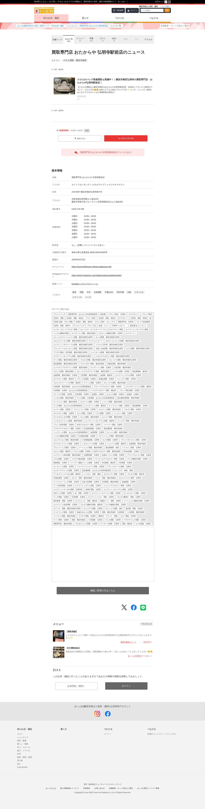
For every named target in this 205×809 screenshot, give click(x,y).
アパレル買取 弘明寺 (82, 451)
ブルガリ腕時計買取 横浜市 (91, 505)
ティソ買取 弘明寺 (61, 520)
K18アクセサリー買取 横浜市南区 (107, 451)
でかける (119, 18)
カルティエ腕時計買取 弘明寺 (111, 333)
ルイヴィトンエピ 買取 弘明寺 (101, 497)
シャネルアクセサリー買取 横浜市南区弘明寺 (112, 356)
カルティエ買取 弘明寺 (89, 402)
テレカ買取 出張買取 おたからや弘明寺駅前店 (95, 398)
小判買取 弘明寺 (125, 463)
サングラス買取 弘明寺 (93, 508)
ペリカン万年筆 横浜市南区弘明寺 (109, 345)
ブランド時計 (147, 314)
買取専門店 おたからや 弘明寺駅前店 (94, 26)
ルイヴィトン (131, 333)
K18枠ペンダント (119, 326)
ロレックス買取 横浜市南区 (115, 383)
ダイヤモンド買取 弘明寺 (63, 413)
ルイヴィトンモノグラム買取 (137, 329)
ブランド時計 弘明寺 (117, 314)
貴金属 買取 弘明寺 (134, 508)
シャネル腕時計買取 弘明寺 (64, 436)
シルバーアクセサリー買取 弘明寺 (117, 486)
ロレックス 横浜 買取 (123, 470)
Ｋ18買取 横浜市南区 (135, 512)
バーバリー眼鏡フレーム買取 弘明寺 (84, 463)
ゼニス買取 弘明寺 (84, 413)
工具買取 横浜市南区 (88, 375)
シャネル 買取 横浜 (92, 474)
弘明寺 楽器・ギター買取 (63, 322)
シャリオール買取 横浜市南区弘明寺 (105, 352)
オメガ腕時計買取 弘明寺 (115, 505)
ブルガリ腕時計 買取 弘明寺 (129, 497)
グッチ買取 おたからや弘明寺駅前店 (67, 406)
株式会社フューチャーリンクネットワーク (105, 784)
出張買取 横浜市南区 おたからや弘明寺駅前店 (72, 387)
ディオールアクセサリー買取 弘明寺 (109, 459)
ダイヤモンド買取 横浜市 (63, 379)
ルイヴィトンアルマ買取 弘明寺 (128, 375)
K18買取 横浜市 (108, 463)
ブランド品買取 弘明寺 (86, 379)
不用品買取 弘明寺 (61, 478)
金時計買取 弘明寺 (93, 489)
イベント (107, 734)
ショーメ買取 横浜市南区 (112, 402)
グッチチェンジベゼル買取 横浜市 (67, 474)
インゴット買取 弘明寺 (123, 413)
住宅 (19, 754)
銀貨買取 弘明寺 (60, 463)
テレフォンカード (95, 341)
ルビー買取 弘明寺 (128, 516)
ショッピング (72, 26)
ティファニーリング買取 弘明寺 (66, 482)
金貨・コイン (104, 326)
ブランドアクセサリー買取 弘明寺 (108, 387)
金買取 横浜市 (106, 375)
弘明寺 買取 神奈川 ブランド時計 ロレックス (95, 322)
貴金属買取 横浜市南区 (113, 429)
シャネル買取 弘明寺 (120, 371)
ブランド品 (91, 326)
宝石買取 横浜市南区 (122, 368)
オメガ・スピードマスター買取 (65, 329)
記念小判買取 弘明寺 (90, 482)
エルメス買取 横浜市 (61, 451)
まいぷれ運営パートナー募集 (148, 788)
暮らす (85, 18)
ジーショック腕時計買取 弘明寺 (136, 501)
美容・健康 (21, 741)
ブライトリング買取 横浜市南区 (111, 436)
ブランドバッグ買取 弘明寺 (64, 448)
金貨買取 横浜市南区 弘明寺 (65, 375)
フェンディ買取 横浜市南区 (128, 421)
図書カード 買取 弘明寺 (110, 501)
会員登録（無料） (76, 686)
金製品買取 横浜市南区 (116, 364)
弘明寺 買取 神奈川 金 (141, 318)
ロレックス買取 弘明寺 (62, 394)
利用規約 (86, 788)
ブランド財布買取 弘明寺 (63, 425)
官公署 (20, 760)
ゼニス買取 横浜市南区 (89, 417)
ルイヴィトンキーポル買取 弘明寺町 (67, 489)
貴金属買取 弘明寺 (140, 406)
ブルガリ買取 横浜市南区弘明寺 (93, 360)
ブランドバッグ (59, 314)
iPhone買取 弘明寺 (131, 451)
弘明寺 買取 (58, 318)
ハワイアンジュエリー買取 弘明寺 (90, 467)
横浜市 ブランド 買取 (108, 516)
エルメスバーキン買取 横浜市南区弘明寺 (69, 341)
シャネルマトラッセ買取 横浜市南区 (67, 421)
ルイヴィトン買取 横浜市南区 (84, 333)
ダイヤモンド (134, 314)
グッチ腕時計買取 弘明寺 (137, 459)
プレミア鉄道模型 (143, 322)
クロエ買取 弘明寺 (61, 459)
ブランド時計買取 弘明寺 (129, 390)
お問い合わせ (99, 788)
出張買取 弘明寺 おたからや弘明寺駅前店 (70, 390)
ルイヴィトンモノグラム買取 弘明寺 (118, 489)
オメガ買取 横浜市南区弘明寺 (108, 337)
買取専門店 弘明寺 (125, 322)
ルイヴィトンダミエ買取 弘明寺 (88, 486)
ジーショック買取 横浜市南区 (90, 448)
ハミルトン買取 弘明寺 (131, 448)
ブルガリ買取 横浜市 (135, 474)
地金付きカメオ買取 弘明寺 (88, 512)
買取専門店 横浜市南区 (62, 524)
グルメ (20, 734)
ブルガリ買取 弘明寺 (132, 409)
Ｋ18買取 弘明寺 (95, 520)
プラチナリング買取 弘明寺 (135, 520)
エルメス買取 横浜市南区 (63, 371)
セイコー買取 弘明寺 (61, 409)
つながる (153, 18)
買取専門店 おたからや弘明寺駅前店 (82, 314)
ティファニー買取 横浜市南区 (65, 402)
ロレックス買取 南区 (114, 508)
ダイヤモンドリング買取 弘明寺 (66, 444)
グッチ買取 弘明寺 (61, 497)
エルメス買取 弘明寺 (115, 394)
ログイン (134, 10)
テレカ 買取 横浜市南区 (105, 478)
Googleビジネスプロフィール (85, 284)
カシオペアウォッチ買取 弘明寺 (66, 470)
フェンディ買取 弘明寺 (126, 379)
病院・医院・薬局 (24, 757)
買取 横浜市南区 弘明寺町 (113, 512)
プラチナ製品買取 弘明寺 (82, 459)
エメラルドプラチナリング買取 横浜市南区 (70, 368)
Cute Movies (22, 767)
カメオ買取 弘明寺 (143, 524)
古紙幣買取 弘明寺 (91, 455)
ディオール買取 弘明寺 (109, 524)
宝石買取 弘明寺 (82, 394)
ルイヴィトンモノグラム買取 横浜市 (99, 421)
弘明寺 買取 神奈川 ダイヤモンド (113, 318)
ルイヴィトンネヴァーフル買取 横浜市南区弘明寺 (73, 345)
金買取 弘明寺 (98, 394)
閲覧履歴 (120, 10)
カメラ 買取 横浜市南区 (82, 478)
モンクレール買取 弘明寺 (63, 467)
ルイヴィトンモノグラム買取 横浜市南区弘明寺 (72, 356)
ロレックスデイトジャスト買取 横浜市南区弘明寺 (73, 337)
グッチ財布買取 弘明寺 (62, 486)
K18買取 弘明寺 (78, 497)
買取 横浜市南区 (78, 520)
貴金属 (102, 314)
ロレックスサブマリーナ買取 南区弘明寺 (93, 371)
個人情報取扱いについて (69, 788)
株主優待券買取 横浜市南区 (128, 398)
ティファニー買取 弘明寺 (119, 406)
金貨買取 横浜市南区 (137, 444)
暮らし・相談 (22, 744)
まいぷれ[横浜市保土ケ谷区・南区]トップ (33, 26)
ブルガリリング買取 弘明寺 (86, 524)
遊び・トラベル (23, 750)
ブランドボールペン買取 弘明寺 (133, 440)
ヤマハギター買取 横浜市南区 (92, 364)
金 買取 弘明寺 (82, 493)
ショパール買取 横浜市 (116, 444)
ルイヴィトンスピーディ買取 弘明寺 (106, 493)
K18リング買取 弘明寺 (62, 493)
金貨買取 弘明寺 (97, 432)
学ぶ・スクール (23, 747)
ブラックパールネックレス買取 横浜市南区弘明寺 (73, 349)
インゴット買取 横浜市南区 (64, 516)
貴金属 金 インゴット (138, 326)
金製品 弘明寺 (133, 394)
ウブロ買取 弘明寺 (103, 413)
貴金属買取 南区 (112, 448)
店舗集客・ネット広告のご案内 (175, 26)
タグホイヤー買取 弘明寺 (114, 474)
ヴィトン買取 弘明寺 (92, 383)
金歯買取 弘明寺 (129, 482)
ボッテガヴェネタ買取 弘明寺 (65, 417)
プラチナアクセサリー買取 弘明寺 (67, 429)
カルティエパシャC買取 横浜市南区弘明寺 (122, 341)
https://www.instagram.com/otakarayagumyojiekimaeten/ (97, 275)
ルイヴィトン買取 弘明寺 (101, 368)
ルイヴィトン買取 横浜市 (95, 406)
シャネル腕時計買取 (61, 333)
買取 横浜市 (127, 524)
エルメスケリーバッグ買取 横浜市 (67, 383)
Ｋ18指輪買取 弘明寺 (90, 440)
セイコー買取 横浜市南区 (112, 417)
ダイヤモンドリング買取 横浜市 (139, 387)
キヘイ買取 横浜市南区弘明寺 (65, 360)
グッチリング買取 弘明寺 (63, 512)
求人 (19, 764)
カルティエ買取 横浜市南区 (110, 409)
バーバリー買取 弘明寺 (112, 425)
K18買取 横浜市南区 (110, 482)
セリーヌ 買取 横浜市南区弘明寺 (67, 508)
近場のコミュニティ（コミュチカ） (162, 734)
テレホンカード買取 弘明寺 (135, 493)
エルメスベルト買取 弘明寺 (130, 478)
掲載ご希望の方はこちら (102, 590)
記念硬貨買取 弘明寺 (92, 429)
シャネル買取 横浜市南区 (63, 398)
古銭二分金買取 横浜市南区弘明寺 (109, 349)
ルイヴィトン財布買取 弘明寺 (65, 505)
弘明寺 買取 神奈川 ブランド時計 (81, 318)
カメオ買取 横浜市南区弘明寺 (138, 349)
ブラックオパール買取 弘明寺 (119, 467)
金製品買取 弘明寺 (106, 379)
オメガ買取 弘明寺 (110, 440)
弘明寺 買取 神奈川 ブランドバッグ (68, 326)
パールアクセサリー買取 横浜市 (103, 390)
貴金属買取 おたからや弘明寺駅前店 (96, 470)
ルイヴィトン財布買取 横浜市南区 (67, 455)
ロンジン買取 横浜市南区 (117, 432)
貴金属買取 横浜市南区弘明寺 (65, 364)
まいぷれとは (51, 788)
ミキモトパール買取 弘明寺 (93, 444)
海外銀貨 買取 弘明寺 (62, 501)
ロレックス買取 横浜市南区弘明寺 (122, 360)
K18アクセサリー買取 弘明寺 (88, 425)
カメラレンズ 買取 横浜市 (86, 501)
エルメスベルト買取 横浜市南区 (66, 440)
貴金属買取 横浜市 (140, 371)
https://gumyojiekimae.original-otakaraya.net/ (91, 267)
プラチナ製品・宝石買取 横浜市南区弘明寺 (70, 352)
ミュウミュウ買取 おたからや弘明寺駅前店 (70, 432)
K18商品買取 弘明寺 (87, 436)
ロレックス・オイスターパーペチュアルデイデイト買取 (101, 329)
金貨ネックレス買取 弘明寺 (113, 455)
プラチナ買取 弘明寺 (87, 516)
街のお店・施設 (51, 18)
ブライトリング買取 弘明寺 (84, 409)
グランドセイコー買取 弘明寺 (139, 455)
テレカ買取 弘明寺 (113, 520)
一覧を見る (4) (146, 624)
